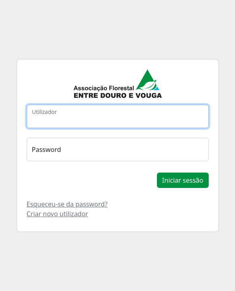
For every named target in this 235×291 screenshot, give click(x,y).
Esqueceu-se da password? (67, 204)
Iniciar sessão (182, 180)
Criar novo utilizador (57, 213)
